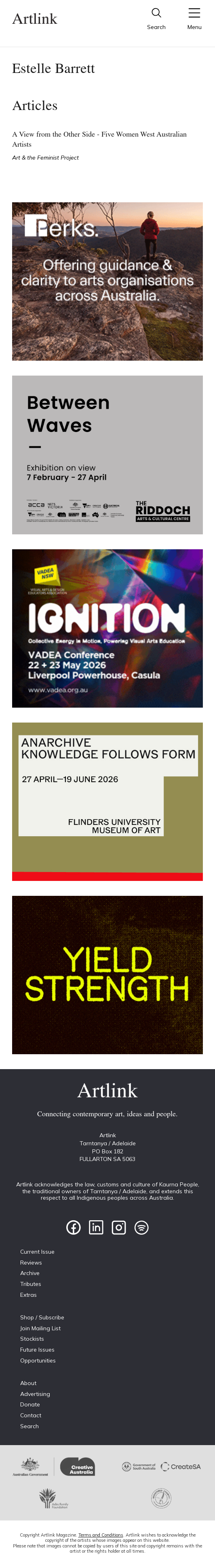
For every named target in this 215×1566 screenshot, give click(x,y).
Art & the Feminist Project (45, 157)
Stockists (32, 1338)
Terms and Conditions (100, 1535)
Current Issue (37, 1251)
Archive (30, 1273)
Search (29, 1426)
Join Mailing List (40, 1328)
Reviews (31, 1262)
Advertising (35, 1394)
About (28, 1383)
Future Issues (37, 1349)
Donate (30, 1404)
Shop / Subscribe (42, 1317)
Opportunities (38, 1360)
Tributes (30, 1284)
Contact (30, 1415)
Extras (28, 1294)
